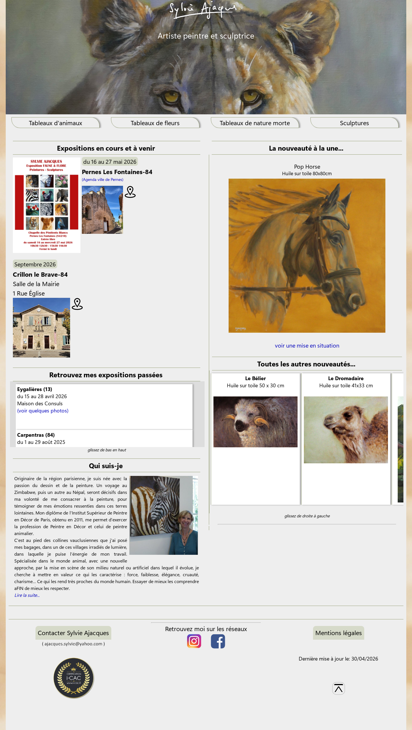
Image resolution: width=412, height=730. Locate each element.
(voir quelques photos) (42, 410)
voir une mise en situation (307, 349)
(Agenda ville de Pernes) (102, 179)
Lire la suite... (26, 595)
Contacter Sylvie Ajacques (73, 632)
